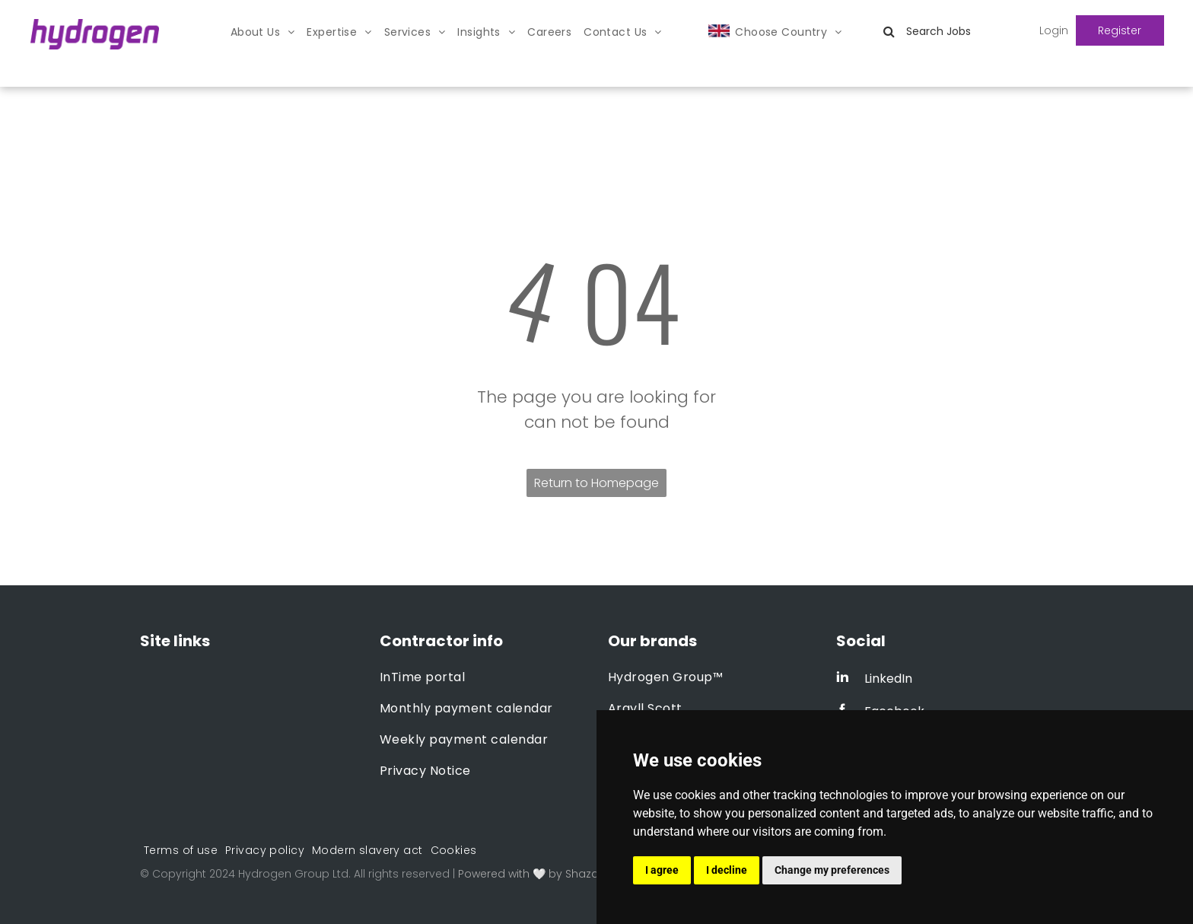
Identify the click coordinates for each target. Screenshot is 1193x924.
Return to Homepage (596, 483)
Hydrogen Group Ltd (293, 873)
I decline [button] (726, 870)
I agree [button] (662, 870)
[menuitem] (262, 32)
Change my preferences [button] (832, 870)
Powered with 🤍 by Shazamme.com (557, 873)
